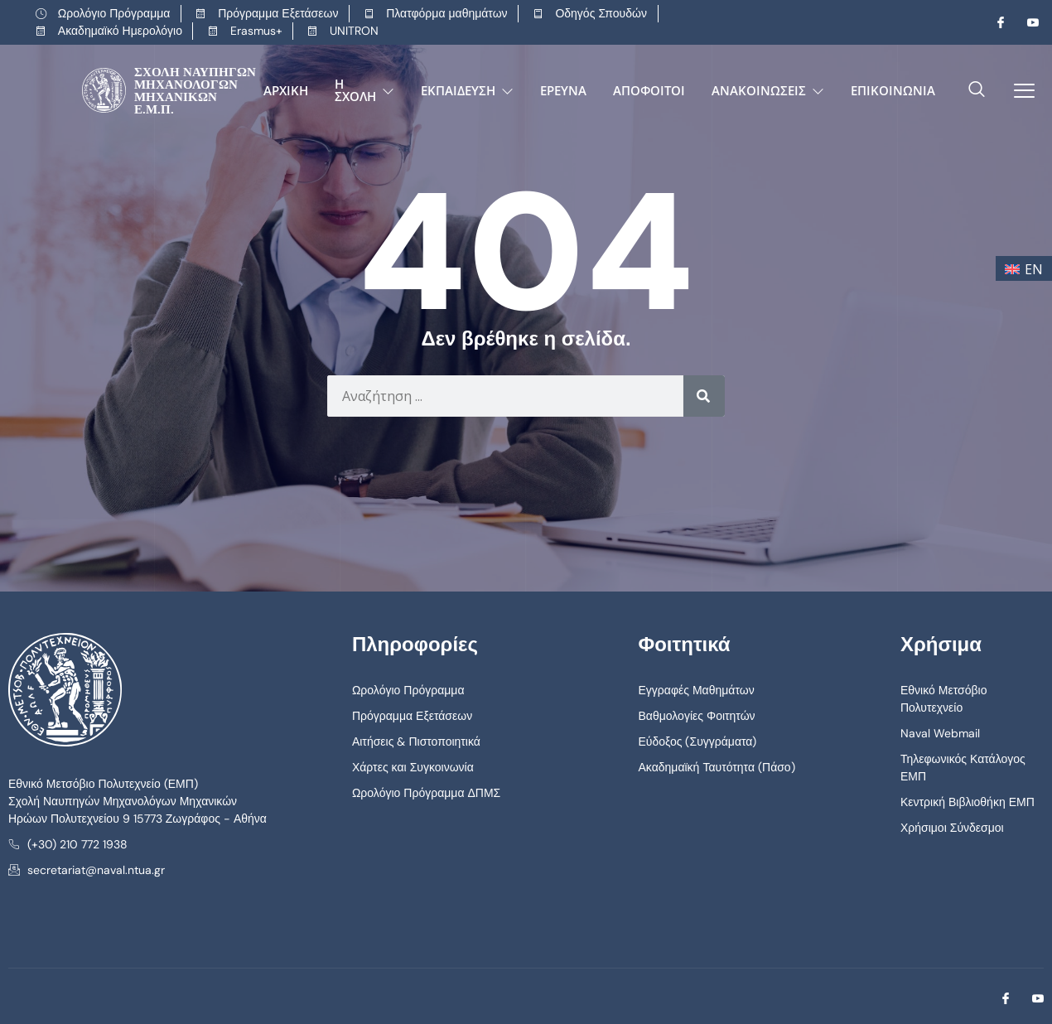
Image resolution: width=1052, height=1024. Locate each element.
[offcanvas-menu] (1018, 90)
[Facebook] (994, 22)
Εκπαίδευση (467, 90)
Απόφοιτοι (649, 90)
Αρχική (285, 90)
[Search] (704, 396)
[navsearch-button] (976, 90)
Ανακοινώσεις (768, 90)
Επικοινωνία (893, 90)
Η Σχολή (364, 89)
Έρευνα (563, 90)
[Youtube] (1026, 22)
